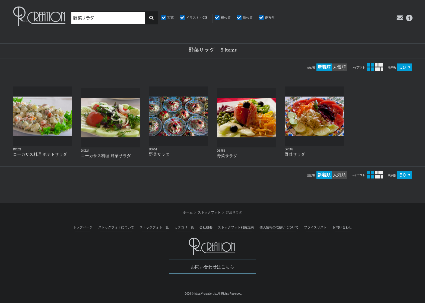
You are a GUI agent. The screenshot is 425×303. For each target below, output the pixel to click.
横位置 (226, 18)
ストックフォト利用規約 (236, 227)
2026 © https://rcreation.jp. (201, 293)
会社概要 (205, 227)
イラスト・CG (196, 18)
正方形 (270, 18)
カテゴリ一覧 (184, 227)
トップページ (83, 227)
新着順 (324, 67)
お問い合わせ (342, 227)
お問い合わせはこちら (212, 266)
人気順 (339, 67)
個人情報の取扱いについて (279, 227)
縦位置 (248, 18)
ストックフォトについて (116, 227)
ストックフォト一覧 (154, 227)
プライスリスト (315, 227)
